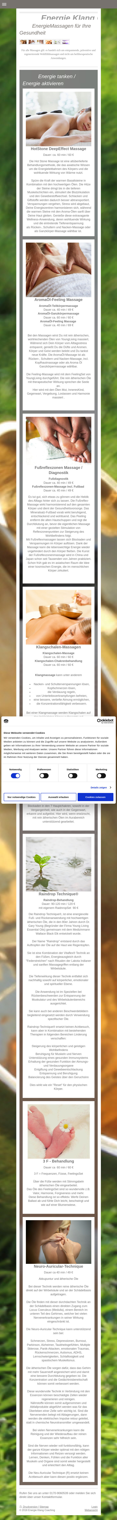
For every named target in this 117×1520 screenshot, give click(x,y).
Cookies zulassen (95, 797)
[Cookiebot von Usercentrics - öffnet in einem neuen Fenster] (99, 721)
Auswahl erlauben (58, 797)
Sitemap (44, 1506)
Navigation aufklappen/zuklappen (58, 4)
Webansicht (91, 1510)
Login (94, 1506)
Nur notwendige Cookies (22, 797)
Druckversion (28, 1506)
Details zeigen (99, 787)
